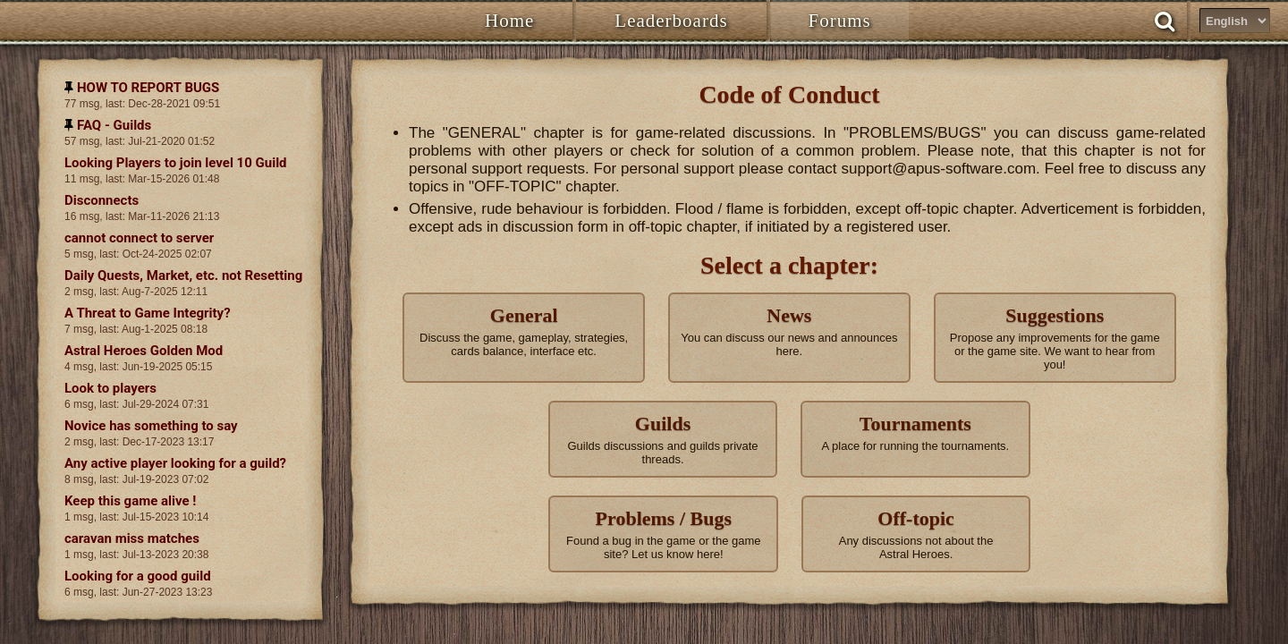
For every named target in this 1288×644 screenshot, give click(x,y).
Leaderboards (670, 20)
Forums (840, 20)
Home (509, 20)
